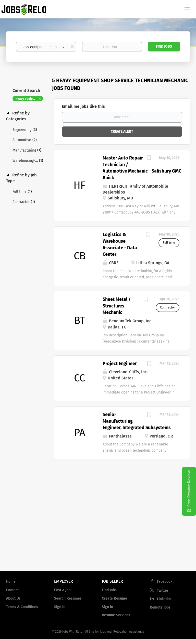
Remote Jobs (160, 607)
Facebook (164, 581)
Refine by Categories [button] (18, 116)
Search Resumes (68, 598)
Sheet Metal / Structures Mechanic (117, 305)
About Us (13, 598)
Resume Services (116, 615)
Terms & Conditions (22, 607)
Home (11, 581)
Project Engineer (120, 363)
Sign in (59, 607)
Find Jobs (164, 46)
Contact (12, 590)
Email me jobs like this (83, 106)
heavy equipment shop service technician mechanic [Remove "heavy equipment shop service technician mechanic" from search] (29, 99)
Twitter (162, 590)
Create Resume (114, 598)
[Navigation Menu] (187, 9)
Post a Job (62, 590)
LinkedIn (164, 599)
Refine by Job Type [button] (21, 178)
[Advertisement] (98, 526)
